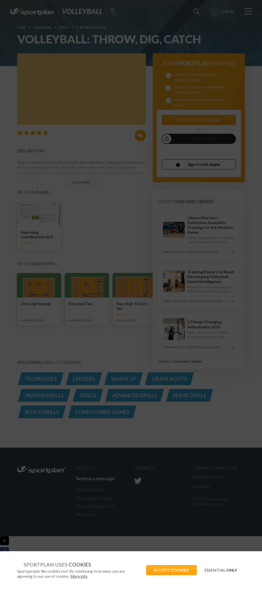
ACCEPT (171, 570)
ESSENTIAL (220, 570)
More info (79, 576)
